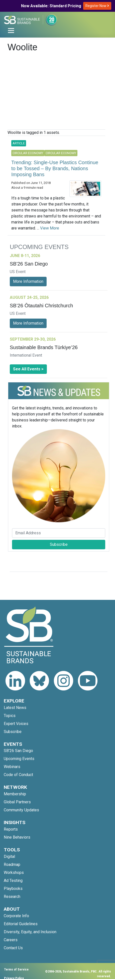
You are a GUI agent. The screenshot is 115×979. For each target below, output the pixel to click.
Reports (11, 829)
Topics (10, 715)
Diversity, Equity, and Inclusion (30, 931)
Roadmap (12, 864)
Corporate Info (16, 915)
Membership (15, 794)
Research (12, 896)
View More (49, 228)
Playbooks (13, 888)
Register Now (97, 6)
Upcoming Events (19, 758)
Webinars (12, 766)
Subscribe (59, 544)
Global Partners (17, 802)
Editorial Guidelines (21, 923)
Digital (9, 856)
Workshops (14, 872)
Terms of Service (16, 969)
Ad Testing (13, 880)
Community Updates (21, 810)
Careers (11, 939)
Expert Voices (16, 723)
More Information (28, 281)
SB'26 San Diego (18, 750)
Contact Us (13, 947)
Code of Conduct (18, 774)
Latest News (15, 707)
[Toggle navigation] (11, 31)
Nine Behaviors (17, 837)
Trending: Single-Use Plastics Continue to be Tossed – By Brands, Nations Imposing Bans (54, 168)
